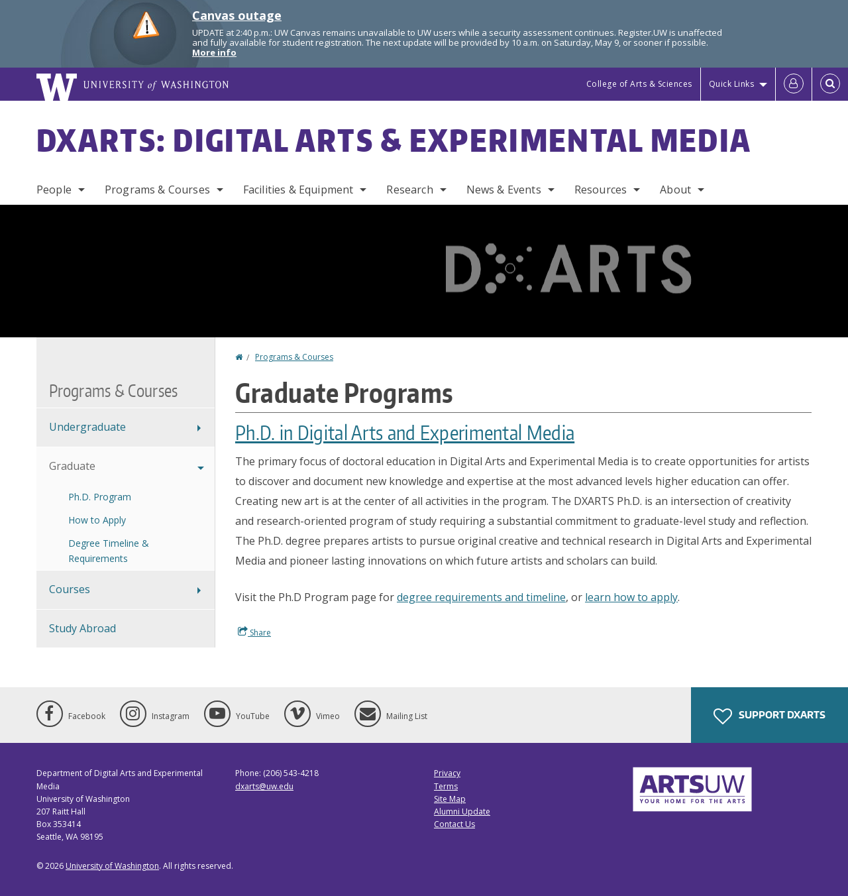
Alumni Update (462, 811)
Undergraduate (87, 427)
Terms (446, 786)
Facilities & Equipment (298, 189)
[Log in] (794, 84)
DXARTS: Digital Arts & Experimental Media (393, 140)
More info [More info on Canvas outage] (214, 52)
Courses (69, 589)
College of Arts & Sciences (639, 83)
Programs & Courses (157, 189)
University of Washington (112, 865)
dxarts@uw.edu (264, 786)
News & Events (503, 189)
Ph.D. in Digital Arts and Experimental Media (404, 432)
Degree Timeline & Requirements (108, 550)
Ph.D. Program (99, 496)
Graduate (72, 466)
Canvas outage (237, 15)
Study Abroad (82, 628)
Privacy (447, 773)
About (675, 189)
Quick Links (732, 83)
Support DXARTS (769, 716)
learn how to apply (631, 597)
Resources (600, 189)
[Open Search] (830, 84)
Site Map (450, 799)
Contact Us (454, 824)
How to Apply (97, 520)
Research (409, 189)
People (54, 189)
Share (254, 632)
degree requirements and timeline (481, 597)
